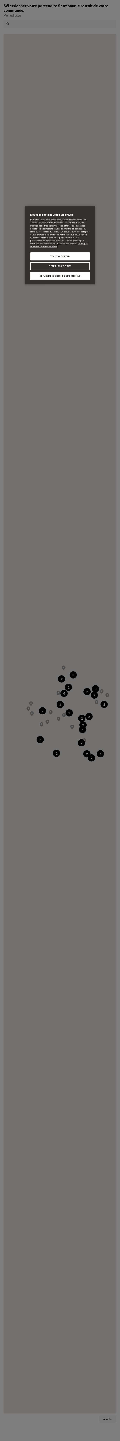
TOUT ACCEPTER (60, 256)
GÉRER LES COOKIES (60, 266)
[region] (60, 245)
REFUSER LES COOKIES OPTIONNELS (60, 276)
